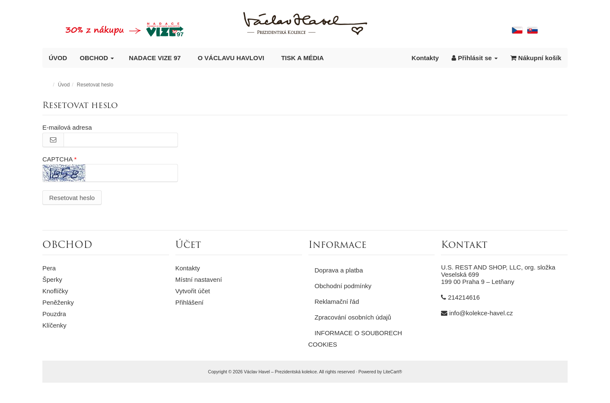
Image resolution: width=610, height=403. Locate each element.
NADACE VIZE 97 (155, 57)
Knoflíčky (55, 291)
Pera (49, 268)
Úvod (64, 85)
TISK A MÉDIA (302, 57)
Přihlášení (189, 302)
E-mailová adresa (67, 127)
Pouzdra (54, 313)
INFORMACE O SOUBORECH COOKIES (355, 338)
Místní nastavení (198, 279)
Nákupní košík (535, 57)
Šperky (52, 279)
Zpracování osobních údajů (353, 317)
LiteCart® (392, 371)
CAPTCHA (57, 159)
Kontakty (425, 57)
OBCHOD (97, 57)
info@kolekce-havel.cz (481, 313)
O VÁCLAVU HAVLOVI (231, 57)
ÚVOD (58, 57)
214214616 (464, 297)
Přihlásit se (475, 57)
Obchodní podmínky (343, 285)
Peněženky (58, 302)
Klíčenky (54, 325)
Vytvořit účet (192, 291)
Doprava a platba (339, 270)
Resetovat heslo (72, 197)
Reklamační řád (337, 301)
